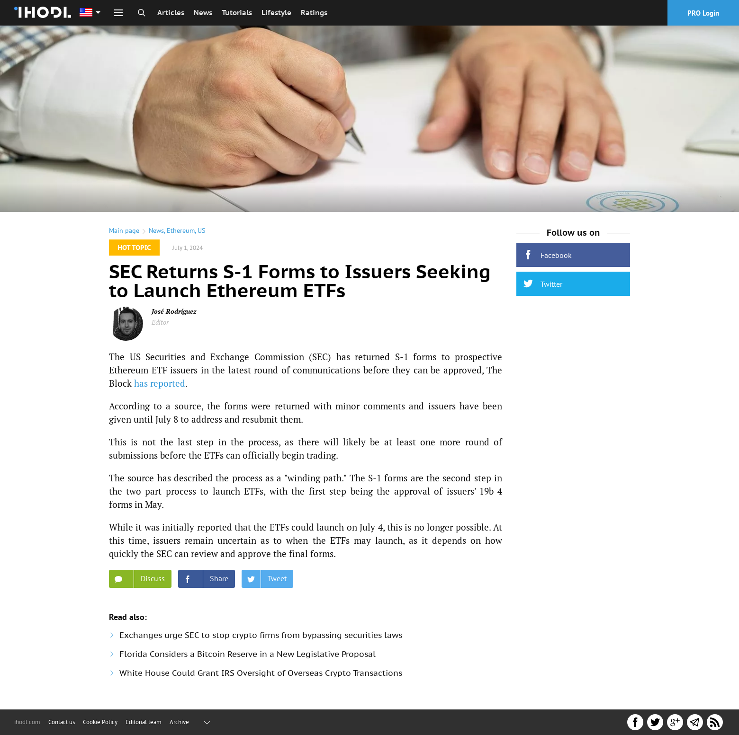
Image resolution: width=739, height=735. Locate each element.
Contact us (61, 722)
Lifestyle (276, 12)
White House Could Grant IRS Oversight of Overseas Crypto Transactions (260, 673)
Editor (160, 322)
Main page (124, 230)
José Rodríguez (174, 311)
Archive (179, 722)
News (203, 12)
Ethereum (181, 230)
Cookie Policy (100, 722)
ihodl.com (27, 722)
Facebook (547, 255)
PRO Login (703, 13)
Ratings (314, 12)
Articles (170, 12)
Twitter (542, 284)
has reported (159, 383)
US (201, 230)
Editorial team (144, 722)
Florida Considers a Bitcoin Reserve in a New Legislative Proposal (247, 654)
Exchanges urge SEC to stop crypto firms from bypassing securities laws (260, 635)
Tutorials (237, 12)
